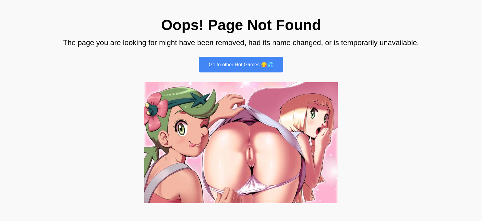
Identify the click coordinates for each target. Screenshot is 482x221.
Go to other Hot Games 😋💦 (241, 64)
